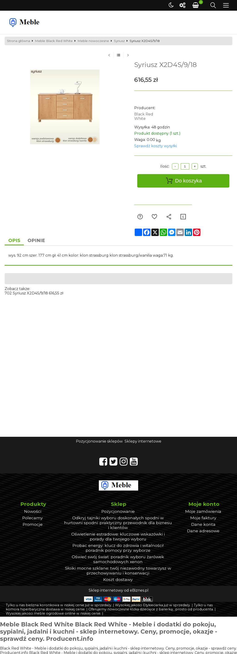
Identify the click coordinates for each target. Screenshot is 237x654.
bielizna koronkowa (42, 605)
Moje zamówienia (203, 511)
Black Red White (143, 116)
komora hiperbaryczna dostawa (33, 610)
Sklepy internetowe (143, 442)
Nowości (32, 511)
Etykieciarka (153, 605)
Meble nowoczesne (93, 41)
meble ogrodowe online (54, 614)
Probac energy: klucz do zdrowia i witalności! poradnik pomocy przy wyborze (118, 548)
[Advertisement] (118, 328)
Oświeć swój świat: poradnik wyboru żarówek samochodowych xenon (118, 560)
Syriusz (119, 41)
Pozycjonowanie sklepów (99, 442)
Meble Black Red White (54, 41)
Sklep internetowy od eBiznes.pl (119, 591)
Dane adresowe (203, 531)
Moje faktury (203, 518)
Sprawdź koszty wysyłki (155, 146)
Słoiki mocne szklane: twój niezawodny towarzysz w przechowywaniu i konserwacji (118, 571)
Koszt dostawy (118, 579)
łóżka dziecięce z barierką (151, 610)
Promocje (33, 524)
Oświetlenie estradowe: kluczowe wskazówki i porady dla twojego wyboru (118, 537)
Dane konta (203, 524)
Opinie (38, 241)
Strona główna (18, 41)
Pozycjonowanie (118, 511)
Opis (15, 241)
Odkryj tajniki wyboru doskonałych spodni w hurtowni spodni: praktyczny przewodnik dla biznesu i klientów (118, 523)
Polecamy (32, 518)
